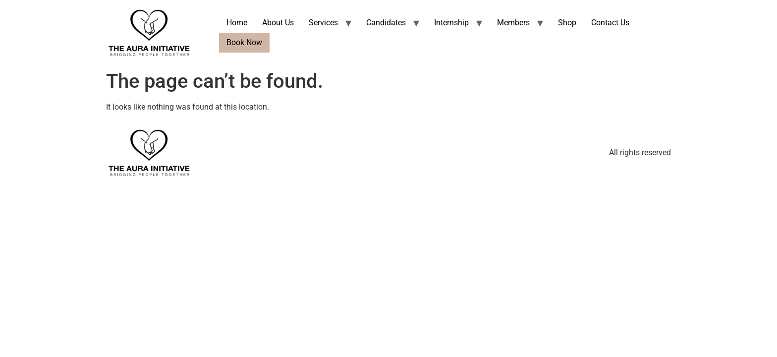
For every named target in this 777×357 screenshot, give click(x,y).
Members (513, 22)
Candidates (386, 22)
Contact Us (610, 22)
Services (323, 22)
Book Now (244, 42)
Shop (567, 22)
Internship (451, 22)
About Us (278, 22)
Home (236, 22)
